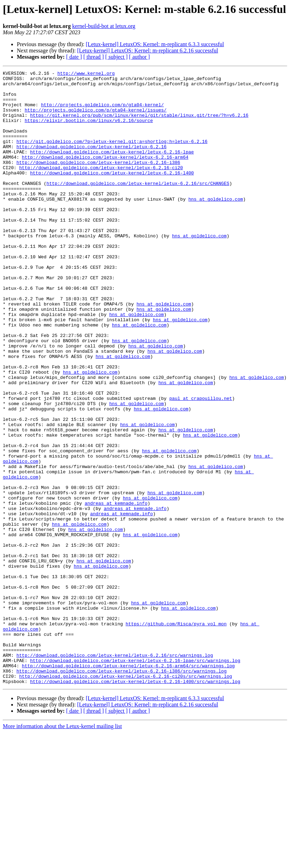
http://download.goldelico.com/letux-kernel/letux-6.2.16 (91, 162)
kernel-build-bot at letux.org (103, 26)
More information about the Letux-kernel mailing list (62, 849)
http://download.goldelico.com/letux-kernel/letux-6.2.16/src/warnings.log (114, 772)
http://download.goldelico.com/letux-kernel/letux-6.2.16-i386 (98, 181)
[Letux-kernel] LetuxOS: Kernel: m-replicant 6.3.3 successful (155, 44)
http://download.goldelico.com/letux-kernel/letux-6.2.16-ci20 (101, 187)
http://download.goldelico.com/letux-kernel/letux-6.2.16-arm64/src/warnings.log (128, 785)
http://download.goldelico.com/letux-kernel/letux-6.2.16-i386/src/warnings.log (121, 791)
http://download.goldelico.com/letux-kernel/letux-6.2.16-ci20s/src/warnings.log (125, 798)
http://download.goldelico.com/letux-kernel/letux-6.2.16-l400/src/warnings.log (135, 804)
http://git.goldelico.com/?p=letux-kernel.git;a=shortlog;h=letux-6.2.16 (111, 156)
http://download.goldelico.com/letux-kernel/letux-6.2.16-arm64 (105, 175)
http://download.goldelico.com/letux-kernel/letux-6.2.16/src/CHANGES (138, 206)
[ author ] (139, 57)
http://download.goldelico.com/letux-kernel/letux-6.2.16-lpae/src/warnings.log (135, 779)
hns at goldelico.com (215, 225)
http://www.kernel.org (86, 74)
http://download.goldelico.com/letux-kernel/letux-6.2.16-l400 (112, 194)
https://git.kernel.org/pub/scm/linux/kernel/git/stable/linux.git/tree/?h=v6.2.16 (139, 124)
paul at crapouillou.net (200, 464)
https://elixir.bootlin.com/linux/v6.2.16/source (88, 131)
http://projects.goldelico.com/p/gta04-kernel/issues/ (95, 118)
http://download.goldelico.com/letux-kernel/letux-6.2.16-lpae (112, 168)
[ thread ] (93, 57)
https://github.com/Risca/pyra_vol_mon (176, 735)
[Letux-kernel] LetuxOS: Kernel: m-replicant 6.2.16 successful (147, 50)
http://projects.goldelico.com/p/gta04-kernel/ (102, 112)
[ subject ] (116, 57)
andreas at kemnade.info (116, 590)
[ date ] (74, 57)
